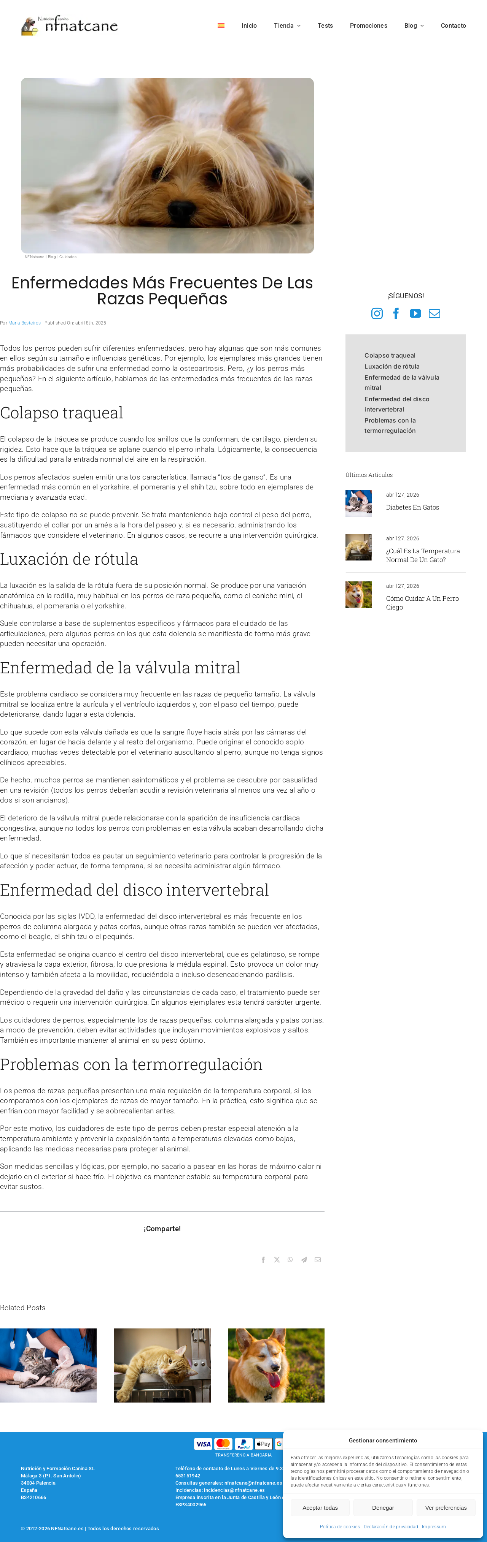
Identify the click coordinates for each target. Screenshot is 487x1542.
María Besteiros (24, 323)
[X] (277, 1260)
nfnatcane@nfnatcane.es (253, 1483)
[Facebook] (263, 1260)
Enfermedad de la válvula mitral (401, 382)
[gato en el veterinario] (358, 537)
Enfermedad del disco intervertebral (397, 404)
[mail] (434, 313)
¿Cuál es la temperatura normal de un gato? (423, 555)
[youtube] (415, 313)
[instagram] (377, 313)
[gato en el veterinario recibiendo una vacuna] (358, 493)
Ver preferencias (446, 1507)
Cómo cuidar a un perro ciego (422, 602)
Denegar (383, 1507)
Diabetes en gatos (412, 507)
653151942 (188, 1476)
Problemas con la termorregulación (390, 425)
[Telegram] (304, 1260)
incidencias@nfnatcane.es (234, 1490)
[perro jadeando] (358, 585)
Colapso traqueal (389, 355)
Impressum (434, 1526)
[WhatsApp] (290, 1260)
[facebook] (396, 313)
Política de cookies (340, 1526)
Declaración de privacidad (391, 1526)
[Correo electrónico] (318, 1260)
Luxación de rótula (392, 366)
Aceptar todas (320, 1507)
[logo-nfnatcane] (70, 17)
